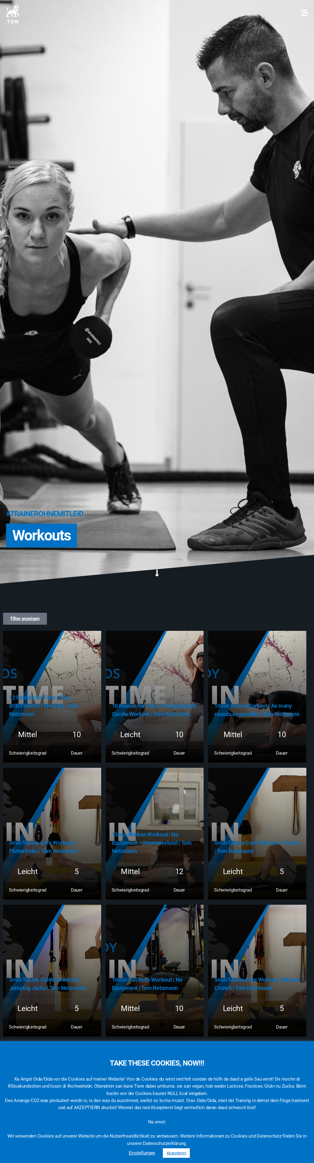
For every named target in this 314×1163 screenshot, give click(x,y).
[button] (25, 619)
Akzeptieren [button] (176, 1153)
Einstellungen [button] (142, 1153)
